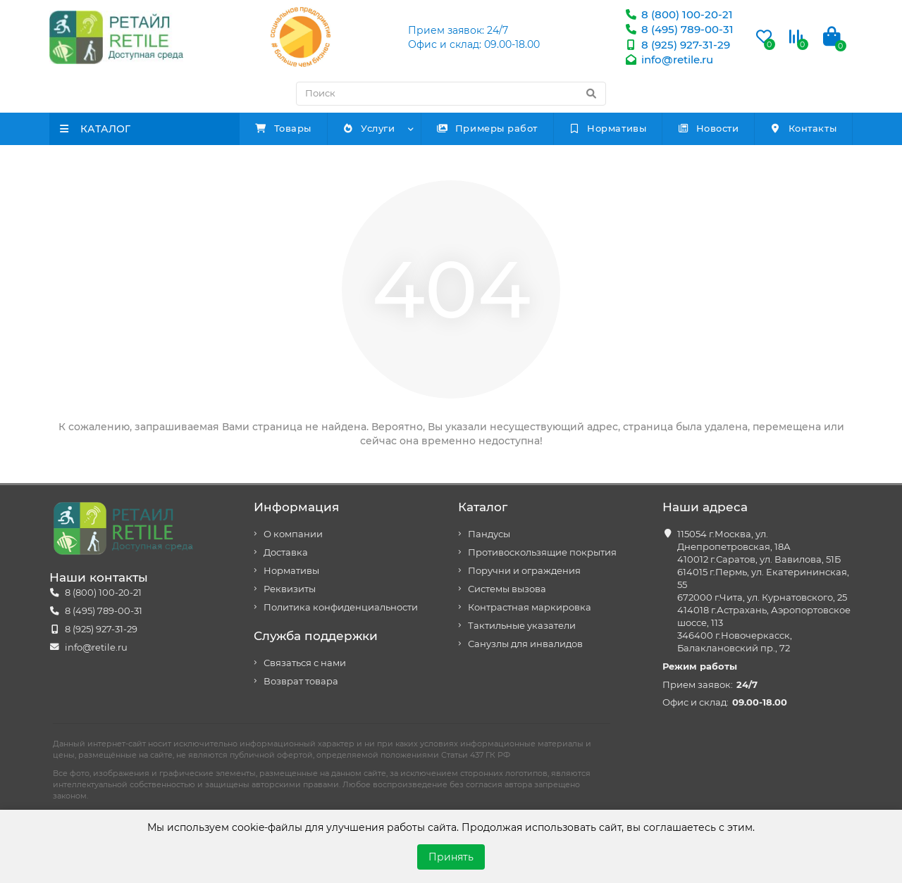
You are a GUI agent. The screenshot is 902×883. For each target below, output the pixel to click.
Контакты (803, 128)
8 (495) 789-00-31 (679, 29)
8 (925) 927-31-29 (677, 44)
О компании (293, 534)
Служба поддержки (316, 636)
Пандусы (489, 534)
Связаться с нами (305, 663)
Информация (296, 507)
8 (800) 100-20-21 (678, 14)
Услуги (368, 128)
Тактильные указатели (522, 625)
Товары (283, 128)
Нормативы (607, 128)
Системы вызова (507, 589)
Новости (708, 128)
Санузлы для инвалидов (525, 644)
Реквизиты (290, 589)
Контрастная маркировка (529, 607)
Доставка (286, 552)
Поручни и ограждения (524, 570)
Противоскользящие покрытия (542, 552)
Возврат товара (301, 681)
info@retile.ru (668, 59)
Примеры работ (487, 128)
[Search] (451, 94)
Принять (451, 857)
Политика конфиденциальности (341, 607)
